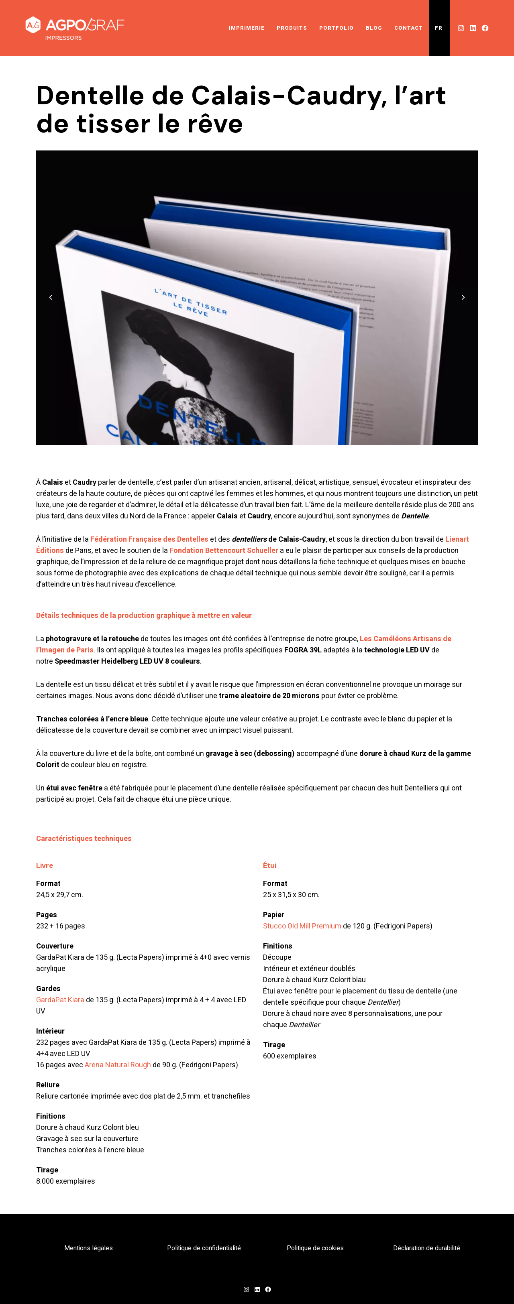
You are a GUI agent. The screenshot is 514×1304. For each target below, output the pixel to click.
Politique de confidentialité (204, 1248)
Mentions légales (88, 1248)
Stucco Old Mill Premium (302, 926)
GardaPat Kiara (60, 1000)
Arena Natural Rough (118, 1065)
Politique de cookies (315, 1248)
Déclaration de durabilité (426, 1248)
